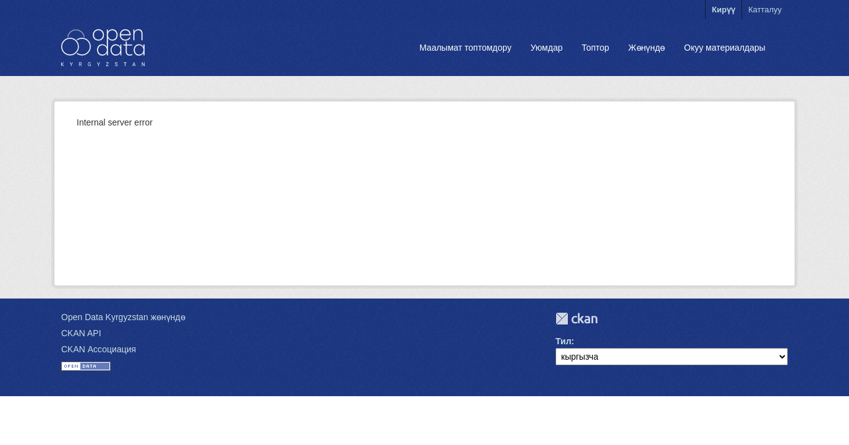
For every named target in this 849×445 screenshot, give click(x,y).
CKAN (576, 318)
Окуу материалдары (725, 48)
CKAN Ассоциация (98, 349)
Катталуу (765, 9)
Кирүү (723, 9)
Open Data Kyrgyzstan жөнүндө (123, 317)
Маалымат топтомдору (466, 48)
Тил (563, 341)
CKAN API (81, 333)
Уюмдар (546, 48)
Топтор (595, 48)
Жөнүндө (646, 48)
